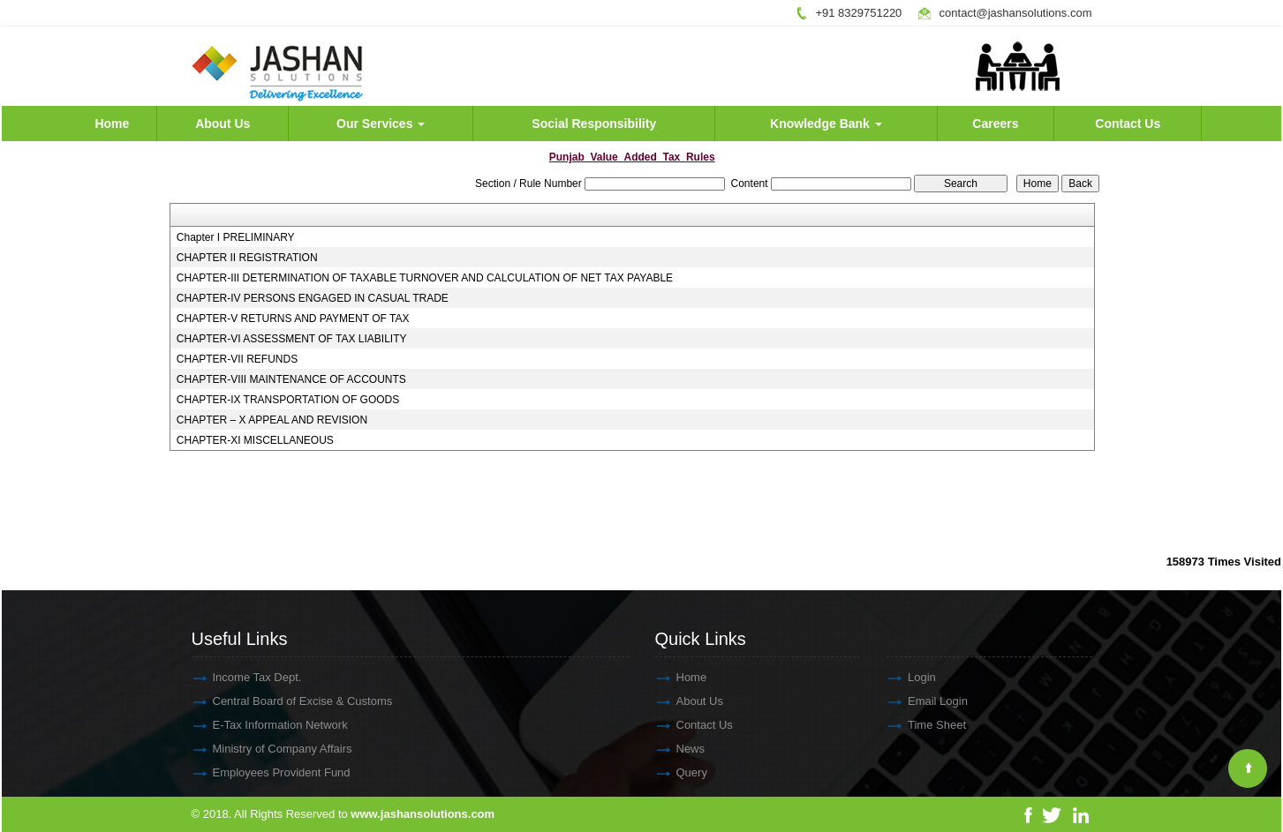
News (675, 748)
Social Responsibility (594, 123)
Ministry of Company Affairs (266, 748)
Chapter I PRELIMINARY (236, 237)
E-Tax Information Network (264, 724)
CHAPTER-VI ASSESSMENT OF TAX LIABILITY (292, 339)
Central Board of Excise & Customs (287, 701)
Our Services (380, 123)
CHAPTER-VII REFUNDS (237, 359)
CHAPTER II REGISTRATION (247, 257)
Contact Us (1127, 123)
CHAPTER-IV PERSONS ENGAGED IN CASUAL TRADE (313, 298)
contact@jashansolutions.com (1016, 12)
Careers (995, 123)
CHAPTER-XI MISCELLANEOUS (255, 440)
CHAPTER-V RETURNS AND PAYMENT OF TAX (293, 318)
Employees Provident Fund (266, 772)
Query (675, 772)
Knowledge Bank (826, 123)
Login (906, 677)
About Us (222, 123)
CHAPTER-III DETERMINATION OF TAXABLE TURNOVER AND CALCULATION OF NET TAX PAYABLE (425, 278)
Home (111, 123)
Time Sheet (921, 724)
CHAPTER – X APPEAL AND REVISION (272, 420)
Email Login (922, 701)
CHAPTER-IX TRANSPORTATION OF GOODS (288, 400)
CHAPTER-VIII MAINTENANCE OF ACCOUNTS (291, 379)
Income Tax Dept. (241, 677)
